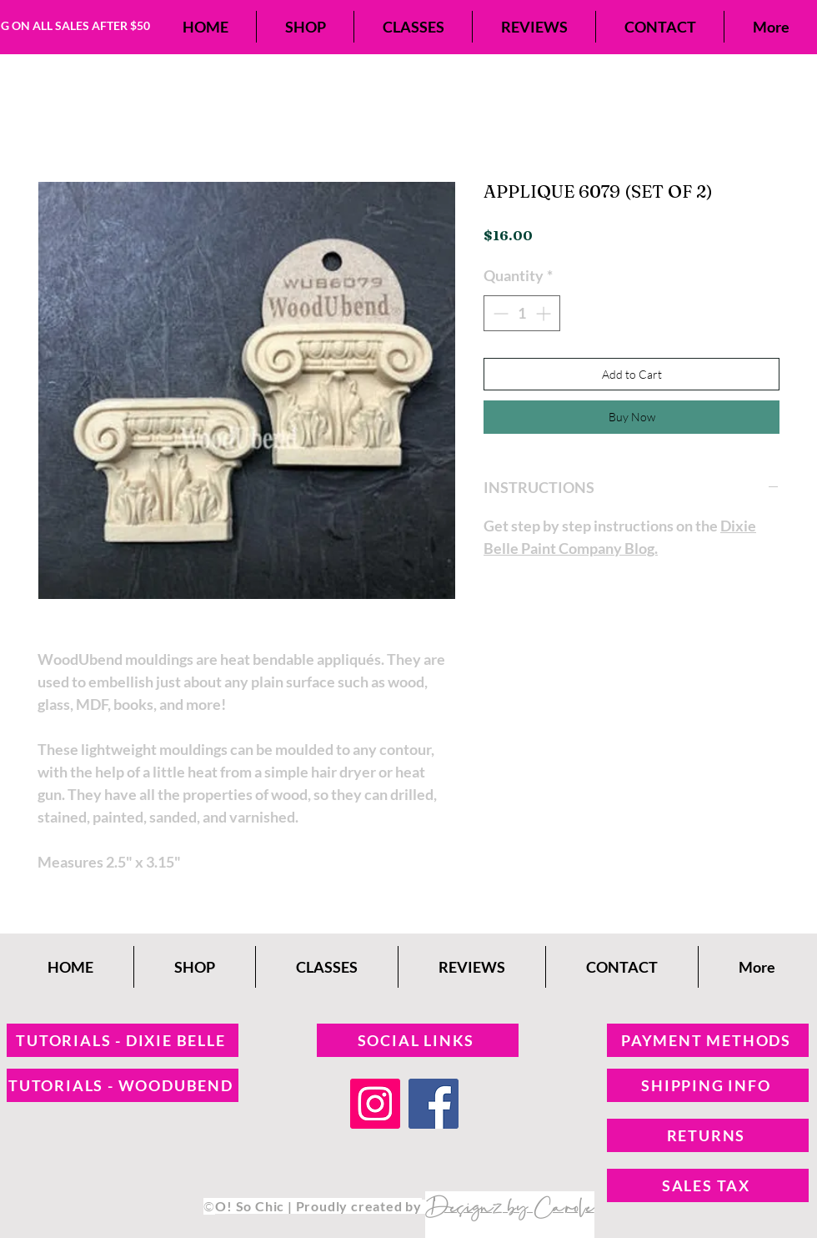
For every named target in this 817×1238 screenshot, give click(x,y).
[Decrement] (499, 313)
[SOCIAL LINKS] (418, 1040)
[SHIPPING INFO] (708, 1085)
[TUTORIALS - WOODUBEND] (122, 1085)
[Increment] (545, 313)
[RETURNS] (708, 1135)
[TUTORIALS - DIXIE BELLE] (122, 1040)
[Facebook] (433, 1104)
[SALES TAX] (708, 1185)
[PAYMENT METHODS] (708, 1040)
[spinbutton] (522, 313)
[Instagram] (375, 1104)
